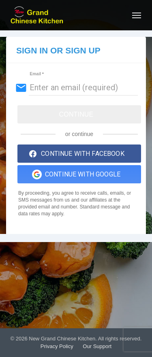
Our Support (97, 346)
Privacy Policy (57, 346)
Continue (76, 114)
